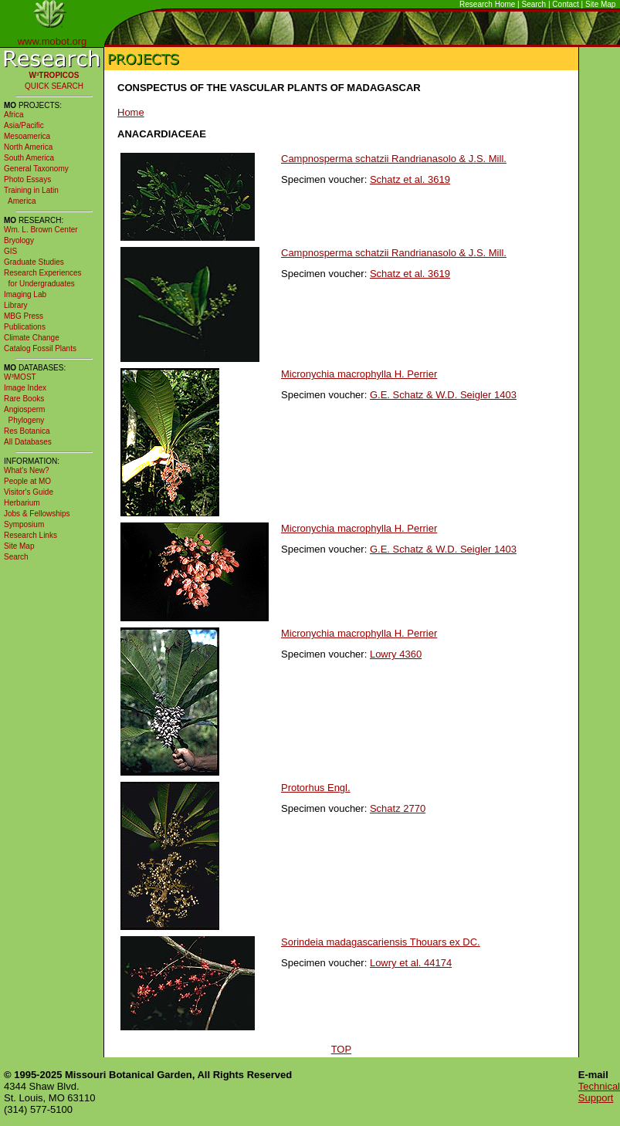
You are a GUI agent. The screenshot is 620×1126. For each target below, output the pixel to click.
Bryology (19, 240)
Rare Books (24, 398)
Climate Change (31, 337)
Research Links (30, 535)
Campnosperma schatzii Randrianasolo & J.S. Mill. (394, 158)
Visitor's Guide (28, 492)
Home (130, 112)
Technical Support (599, 1092)
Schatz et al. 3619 (410, 179)
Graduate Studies (34, 262)
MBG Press (23, 316)
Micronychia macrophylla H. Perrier (359, 374)
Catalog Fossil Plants (40, 348)
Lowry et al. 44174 (411, 963)
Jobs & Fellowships (37, 513)
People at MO (27, 481)
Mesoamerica (27, 136)
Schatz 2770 (397, 808)
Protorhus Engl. (316, 787)
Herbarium (22, 503)
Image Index (25, 388)
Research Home (487, 4)
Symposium (24, 524)
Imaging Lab (25, 294)
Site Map (600, 4)
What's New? (26, 470)
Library (16, 305)
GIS (10, 251)
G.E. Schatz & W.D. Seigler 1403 (443, 395)
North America (28, 147)
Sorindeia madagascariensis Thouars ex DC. (380, 942)
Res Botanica (26, 431)
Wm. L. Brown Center (41, 229)
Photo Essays (27, 179)
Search (534, 4)
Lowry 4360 (396, 654)
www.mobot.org (52, 41)
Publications (25, 327)
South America (29, 158)
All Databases (28, 442)
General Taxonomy (36, 168)
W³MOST (20, 377)
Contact (565, 4)
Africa (14, 114)
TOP (341, 1049)
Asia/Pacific (24, 125)
